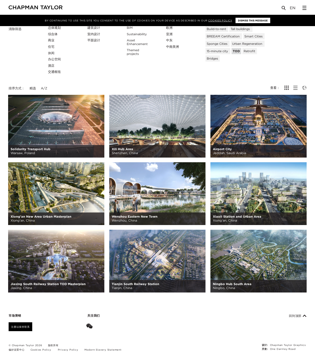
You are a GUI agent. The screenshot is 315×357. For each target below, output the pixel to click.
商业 (51, 40)
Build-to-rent (216, 29)
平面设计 (93, 40)
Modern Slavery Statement (103, 349)
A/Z (44, 88)
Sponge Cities (217, 44)
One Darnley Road (283, 348)
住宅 (51, 47)
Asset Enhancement (137, 42)
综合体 (53, 34)
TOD (236, 51)
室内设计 (93, 34)
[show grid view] (286, 87)
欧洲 (169, 28)
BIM (130, 28)
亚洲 (169, 34)
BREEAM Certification (223, 36)
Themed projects (133, 52)
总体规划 (54, 28)
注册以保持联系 (20, 326)
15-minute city (217, 51)
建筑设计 (93, 28)
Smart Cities (253, 36)
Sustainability (137, 34)
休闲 (51, 53)
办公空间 (54, 59)
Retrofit (249, 51)
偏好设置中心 (17, 349)
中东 (169, 40)
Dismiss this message (253, 20)
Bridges (212, 58)
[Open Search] (284, 9)
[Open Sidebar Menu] (304, 8)
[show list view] (295, 87)
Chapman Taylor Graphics (288, 344)
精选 (33, 88)
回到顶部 (297, 316)
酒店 (51, 65)
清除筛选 (15, 29)
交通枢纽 (54, 72)
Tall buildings (240, 29)
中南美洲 (172, 47)
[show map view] (304, 87)
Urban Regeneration (247, 44)
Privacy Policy (68, 349)
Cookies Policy (220, 20)
